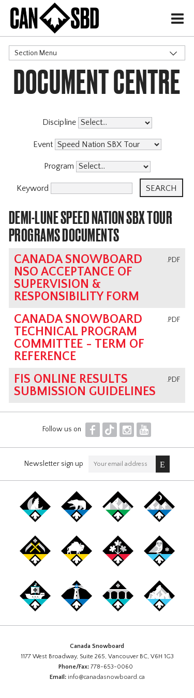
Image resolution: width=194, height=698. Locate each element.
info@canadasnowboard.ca (106, 677)
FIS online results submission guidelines (85, 385)
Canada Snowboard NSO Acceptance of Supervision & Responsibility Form (78, 278)
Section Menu (35, 53)
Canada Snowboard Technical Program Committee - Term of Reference (79, 338)
